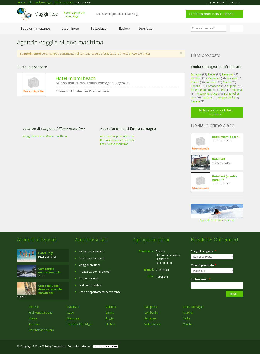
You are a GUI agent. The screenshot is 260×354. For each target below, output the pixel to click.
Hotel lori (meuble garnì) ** (224, 178)
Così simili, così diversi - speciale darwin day (50, 289)
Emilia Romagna (193, 307)
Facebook (214, 346)
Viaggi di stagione (90, 265)
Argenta (232, 86)
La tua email (201, 279)
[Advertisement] (98, 129)
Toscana (34, 324)
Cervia (227, 82)
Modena (236, 90)
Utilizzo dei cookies (168, 255)
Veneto (187, 324)
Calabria (111, 307)
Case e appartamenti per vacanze (100, 292)
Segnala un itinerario (91, 251)
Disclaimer (162, 259)
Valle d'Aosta (152, 324)
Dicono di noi (164, 263)
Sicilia (186, 318)
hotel (67, 12)
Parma (195, 82)
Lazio (70, 312)
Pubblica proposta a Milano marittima (215, 112)
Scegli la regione (203, 251)
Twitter (231, 346)
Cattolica (211, 82)
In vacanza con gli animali (95, 271)
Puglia (109, 318)
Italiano (237, 28)
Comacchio (213, 86)
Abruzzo (34, 307)
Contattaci (234, 2)
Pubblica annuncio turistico (211, 14)
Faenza (195, 86)
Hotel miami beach (76, 78)
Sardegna (150, 318)
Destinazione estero (41, 330)
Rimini (211, 74)
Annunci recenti (88, 278)
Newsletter (146, 28)
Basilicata (73, 307)
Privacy (160, 251)
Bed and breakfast (90, 285)
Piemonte (73, 318)
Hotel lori (218, 159)
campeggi (72, 16)
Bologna (196, 74)
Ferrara (195, 78)
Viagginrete (46, 14)
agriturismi (78, 12)
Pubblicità (162, 276)
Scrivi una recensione (92, 258)
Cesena (195, 101)
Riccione (232, 78)
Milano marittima (201, 90)
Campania (150, 307)
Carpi (222, 90)
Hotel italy (45, 253)
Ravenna (227, 74)
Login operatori (215, 2)
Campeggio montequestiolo (49, 270)
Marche (188, 312)
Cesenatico (213, 78)
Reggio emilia (226, 97)
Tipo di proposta (203, 265)
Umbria (110, 324)
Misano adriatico (206, 93)
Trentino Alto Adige (79, 324)
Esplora (124, 28)
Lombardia (151, 312)
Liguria (110, 312)
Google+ (222, 346)
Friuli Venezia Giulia (40, 312)
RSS (241, 346)
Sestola (207, 97)
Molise (33, 318)
